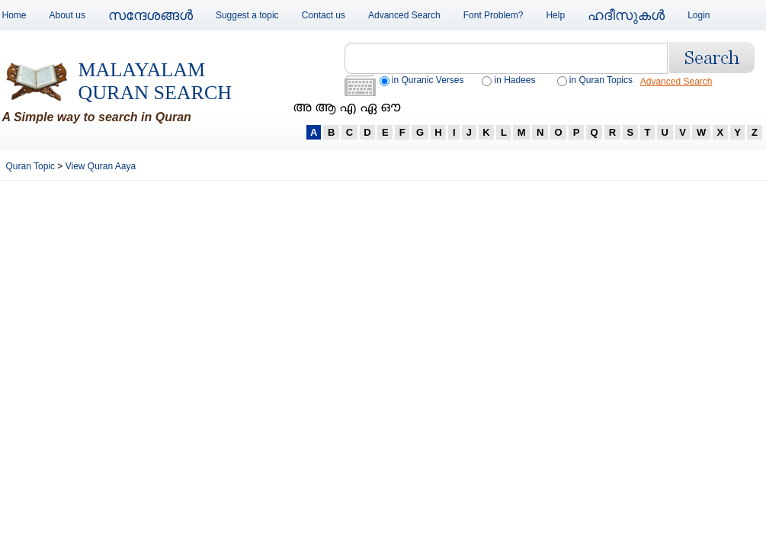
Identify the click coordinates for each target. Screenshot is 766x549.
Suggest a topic (247, 15)
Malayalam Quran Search (155, 81)
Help (555, 15)
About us (67, 15)
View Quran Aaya (101, 166)
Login (698, 15)
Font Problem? (493, 15)
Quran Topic (32, 166)
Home (14, 15)
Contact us (323, 15)
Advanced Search (404, 15)
